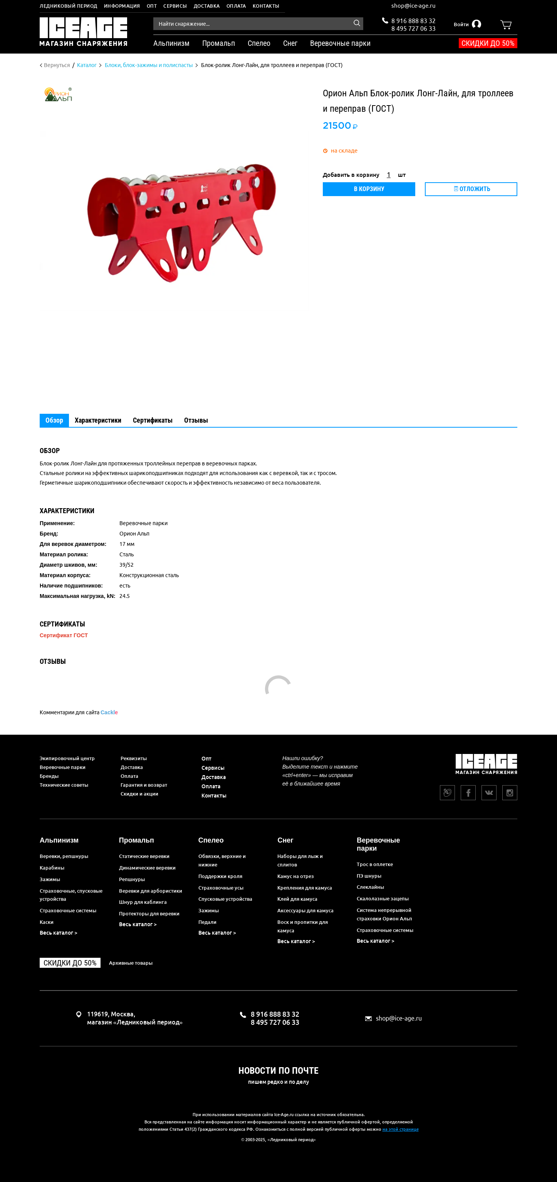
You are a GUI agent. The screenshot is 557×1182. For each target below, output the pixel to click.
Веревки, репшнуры (64, 856)
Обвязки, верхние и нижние (222, 860)
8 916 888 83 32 (413, 21)
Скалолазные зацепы (383, 898)
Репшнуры (132, 879)
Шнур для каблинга (143, 902)
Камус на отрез (295, 876)
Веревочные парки (63, 767)
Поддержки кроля (220, 876)
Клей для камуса (297, 899)
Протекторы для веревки (149, 913)
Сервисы (175, 5)
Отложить (472, 189)
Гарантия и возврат (144, 784)
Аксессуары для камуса (305, 910)
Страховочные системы (68, 910)
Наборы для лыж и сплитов (300, 860)
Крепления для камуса (304, 887)
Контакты (266, 5)
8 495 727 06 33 (413, 27)
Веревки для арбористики (150, 890)
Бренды (49, 776)
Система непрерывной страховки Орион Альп (384, 914)
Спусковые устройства (225, 899)
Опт (152, 5)
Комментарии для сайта (79, 712)
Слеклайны (370, 887)
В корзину (369, 189)
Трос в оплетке (375, 864)
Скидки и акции (139, 793)
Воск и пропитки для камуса (302, 926)
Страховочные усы (220, 887)
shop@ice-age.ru (413, 5)
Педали (207, 922)
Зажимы (50, 879)
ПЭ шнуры (369, 875)
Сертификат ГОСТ (64, 635)
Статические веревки (144, 856)
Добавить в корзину (351, 174)
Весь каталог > (58, 933)
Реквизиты (134, 758)
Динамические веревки (147, 867)
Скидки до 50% (488, 43)
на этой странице (401, 1129)
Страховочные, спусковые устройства (71, 895)
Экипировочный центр (67, 758)
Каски (47, 922)
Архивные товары (131, 962)
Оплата (236, 5)
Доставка (207, 5)
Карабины (52, 867)
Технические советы (64, 784)
